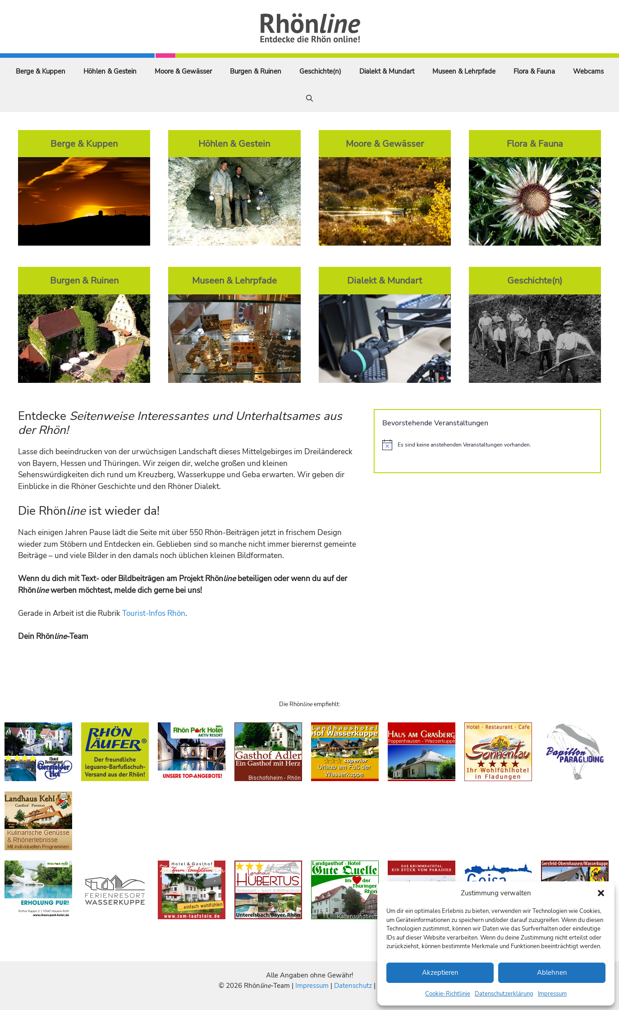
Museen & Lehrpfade (463, 71)
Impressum (552, 994)
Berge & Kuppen (40, 71)
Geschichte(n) (320, 71)
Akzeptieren (440, 972)
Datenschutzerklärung (504, 994)
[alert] (487, 444)
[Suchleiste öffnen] (309, 98)
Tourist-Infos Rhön (153, 613)
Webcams (588, 71)
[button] (600, 893)
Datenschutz (353, 985)
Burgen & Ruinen (255, 71)
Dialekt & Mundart (386, 71)
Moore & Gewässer (183, 71)
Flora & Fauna (534, 71)
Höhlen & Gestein (110, 71)
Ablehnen (552, 972)
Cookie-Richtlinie (447, 994)
